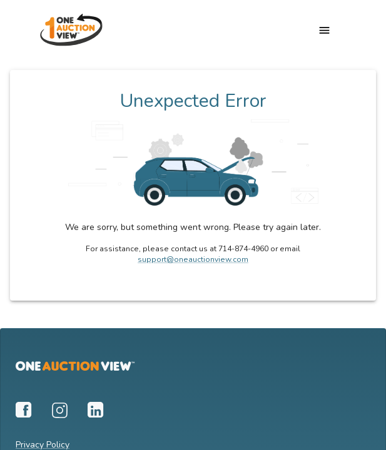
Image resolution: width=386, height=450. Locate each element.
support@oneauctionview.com (193, 259)
